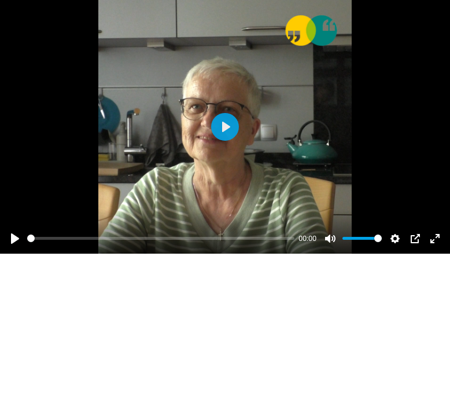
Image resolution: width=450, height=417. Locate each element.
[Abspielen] (15, 238)
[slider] (160, 238)
